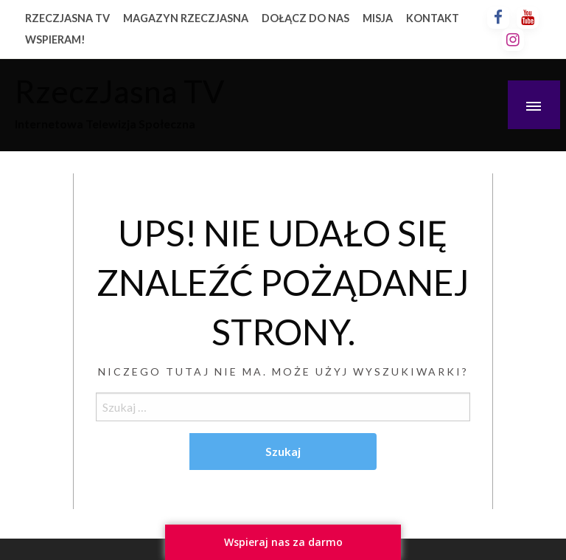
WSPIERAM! (55, 39)
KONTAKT (432, 18)
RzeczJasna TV (119, 91)
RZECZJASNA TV (67, 18)
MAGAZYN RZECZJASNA (185, 18)
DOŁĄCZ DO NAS (305, 18)
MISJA (378, 18)
